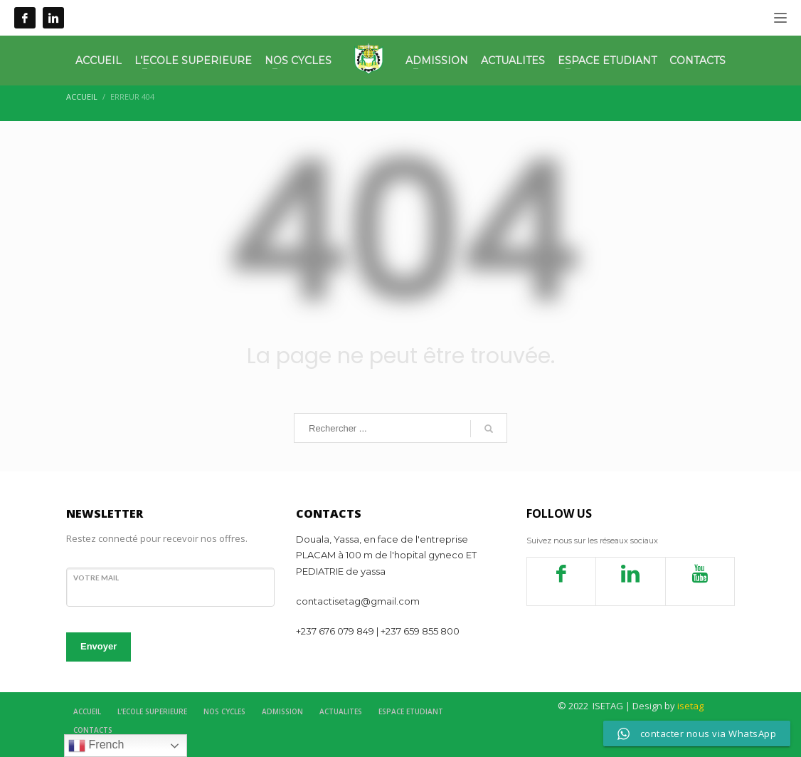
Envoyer (98, 646)
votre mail (96, 577)
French (96, 745)
